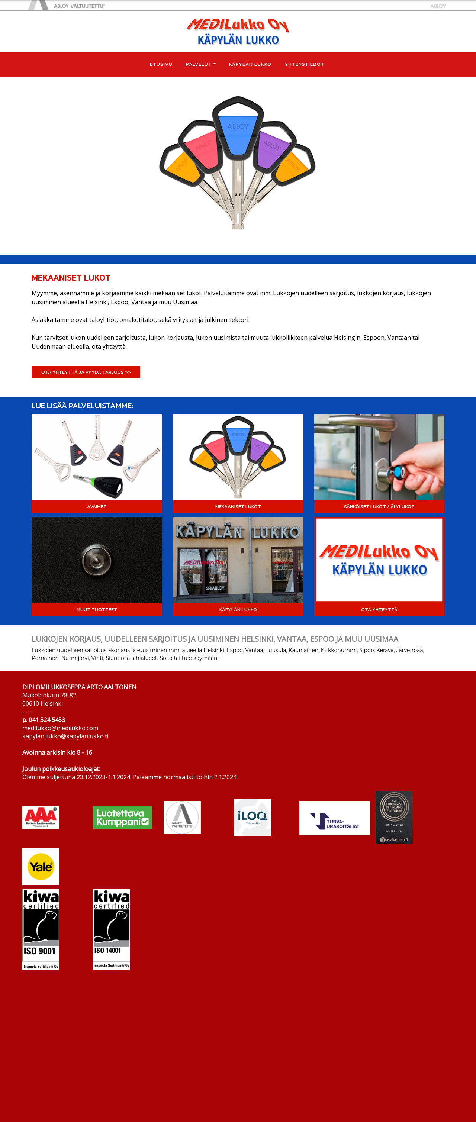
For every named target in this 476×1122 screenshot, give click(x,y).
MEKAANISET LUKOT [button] (238, 506)
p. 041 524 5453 (43, 720)
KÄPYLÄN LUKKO (250, 64)
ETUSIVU (161, 64)
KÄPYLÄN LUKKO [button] (238, 609)
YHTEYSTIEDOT (305, 64)
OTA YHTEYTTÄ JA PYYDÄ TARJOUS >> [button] (86, 371)
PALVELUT (199, 64)
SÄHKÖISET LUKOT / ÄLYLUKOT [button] (379, 506)
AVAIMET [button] (97, 506)
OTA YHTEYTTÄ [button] (379, 609)
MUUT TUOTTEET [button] (97, 609)
